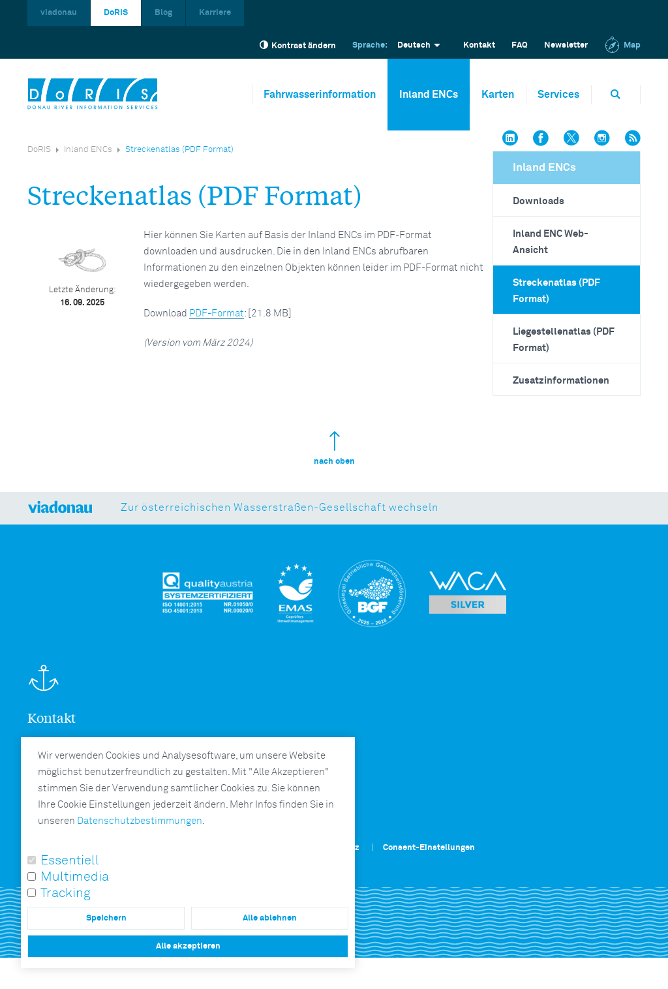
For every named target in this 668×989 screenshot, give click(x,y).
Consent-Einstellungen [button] (429, 848)
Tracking (65, 893)
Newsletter (566, 45)
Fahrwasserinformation (320, 94)
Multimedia (74, 876)
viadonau (58, 12)
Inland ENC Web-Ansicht (550, 242)
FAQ (519, 45)
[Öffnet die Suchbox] (616, 94)
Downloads (538, 201)
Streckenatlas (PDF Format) (556, 291)
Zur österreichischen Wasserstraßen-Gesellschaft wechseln (279, 507)
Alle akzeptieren (188, 946)
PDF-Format (216, 313)
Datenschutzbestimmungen (139, 821)
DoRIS (116, 12)
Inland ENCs (428, 94)
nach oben (334, 448)
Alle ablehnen (270, 918)
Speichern (106, 918)
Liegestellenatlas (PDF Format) (564, 340)
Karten (497, 94)
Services (558, 94)
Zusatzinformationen (561, 381)
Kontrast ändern (298, 45)
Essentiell (69, 860)
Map (622, 45)
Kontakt (479, 45)
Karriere (215, 12)
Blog (163, 12)
